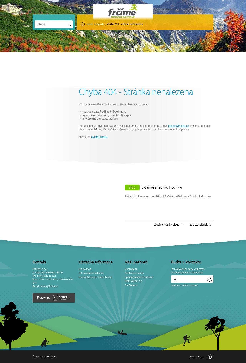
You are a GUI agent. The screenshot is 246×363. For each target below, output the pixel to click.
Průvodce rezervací (164, 9)
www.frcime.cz (196, 356)
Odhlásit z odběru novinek (184, 285)
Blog (90, 9)
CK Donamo (131, 285)
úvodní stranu (99, 136)
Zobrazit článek (199, 224)
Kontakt (198, 9)
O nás (64, 9)
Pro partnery (85, 269)
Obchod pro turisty (134, 273)
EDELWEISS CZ (133, 281)
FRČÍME (123, 11)
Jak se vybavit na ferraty (91, 273)
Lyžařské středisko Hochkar (161, 188)
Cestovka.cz (131, 269)
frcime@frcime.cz (178, 125)
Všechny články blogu (166, 224)
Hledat (41, 24)
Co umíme (185, 9)
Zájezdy (77, 9)
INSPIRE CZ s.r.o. (210, 356)
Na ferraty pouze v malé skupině (95, 277)
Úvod (50, 9)
